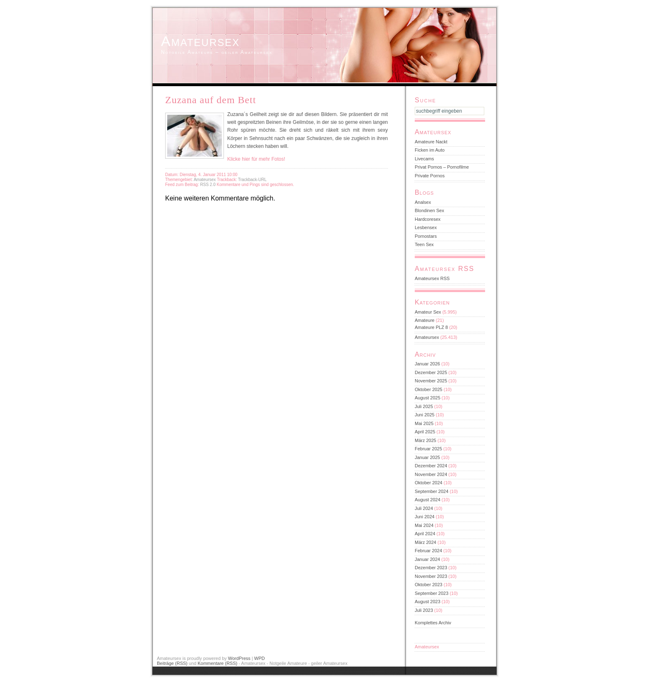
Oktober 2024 (428, 482)
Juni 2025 (425, 414)
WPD (259, 658)
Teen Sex (424, 244)
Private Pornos (430, 175)
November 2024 (431, 474)
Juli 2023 (424, 610)
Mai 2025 (424, 423)
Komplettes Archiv (433, 622)
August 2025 (427, 397)
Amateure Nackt (431, 141)
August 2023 (427, 601)
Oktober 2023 (428, 584)
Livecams (424, 158)
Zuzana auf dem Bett (210, 99)
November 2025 (431, 380)
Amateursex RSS (432, 278)
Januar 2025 (427, 457)
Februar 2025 (428, 448)
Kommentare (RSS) (217, 663)
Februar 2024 (428, 550)
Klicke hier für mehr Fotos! (256, 159)
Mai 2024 (424, 525)
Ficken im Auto (430, 149)
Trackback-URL (252, 179)
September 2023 (431, 593)
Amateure (425, 320)
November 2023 (431, 576)
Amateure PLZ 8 (431, 327)
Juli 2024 (424, 508)
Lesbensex (426, 227)
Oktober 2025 (428, 389)
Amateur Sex (428, 311)
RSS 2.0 (208, 184)
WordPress (239, 658)
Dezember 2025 (431, 372)
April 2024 (425, 533)
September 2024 (431, 491)
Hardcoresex (427, 219)
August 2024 (427, 499)
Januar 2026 (427, 363)
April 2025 (425, 431)
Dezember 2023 (431, 567)
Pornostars (426, 236)
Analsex (423, 202)
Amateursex (200, 41)
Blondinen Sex (429, 210)
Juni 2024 (425, 516)
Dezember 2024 (431, 465)
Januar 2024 (427, 559)
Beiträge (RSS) (172, 663)
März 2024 (425, 542)
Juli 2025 (424, 406)
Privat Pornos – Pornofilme (442, 166)
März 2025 (425, 440)
